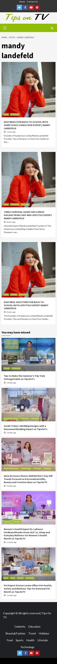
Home (22, 1)
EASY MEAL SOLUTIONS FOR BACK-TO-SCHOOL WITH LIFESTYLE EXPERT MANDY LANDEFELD (26, 305)
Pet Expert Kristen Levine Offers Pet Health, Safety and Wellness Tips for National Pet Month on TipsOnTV (28, 588)
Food (6, 114)
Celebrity (19, 626)
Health (14, 294)
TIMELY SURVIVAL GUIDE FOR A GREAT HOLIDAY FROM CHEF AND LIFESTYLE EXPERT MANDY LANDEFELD (28, 215)
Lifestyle (15, 114)
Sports (19, 640)
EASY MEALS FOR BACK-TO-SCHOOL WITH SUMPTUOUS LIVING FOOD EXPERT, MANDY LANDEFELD (27, 125)
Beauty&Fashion (11, 418)
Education (34, 626)
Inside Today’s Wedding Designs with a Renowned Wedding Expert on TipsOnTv (25, 427)
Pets (6, 578)
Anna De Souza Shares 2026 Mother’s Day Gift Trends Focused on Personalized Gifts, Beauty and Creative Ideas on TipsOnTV (28, 479)
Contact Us (32, 1)
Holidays (25, 204)
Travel (6, 368)
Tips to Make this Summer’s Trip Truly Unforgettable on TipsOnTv (24, 377)
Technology (26, 468)
